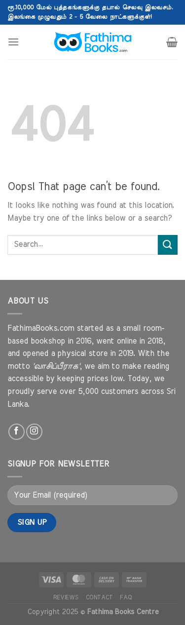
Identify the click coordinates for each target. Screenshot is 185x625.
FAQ (126, 597)
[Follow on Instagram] (34, 432)
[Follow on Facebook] (16, 432)
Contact (99, 597)
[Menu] (13, 42)
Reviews (65, 597)
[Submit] (168, 244)
